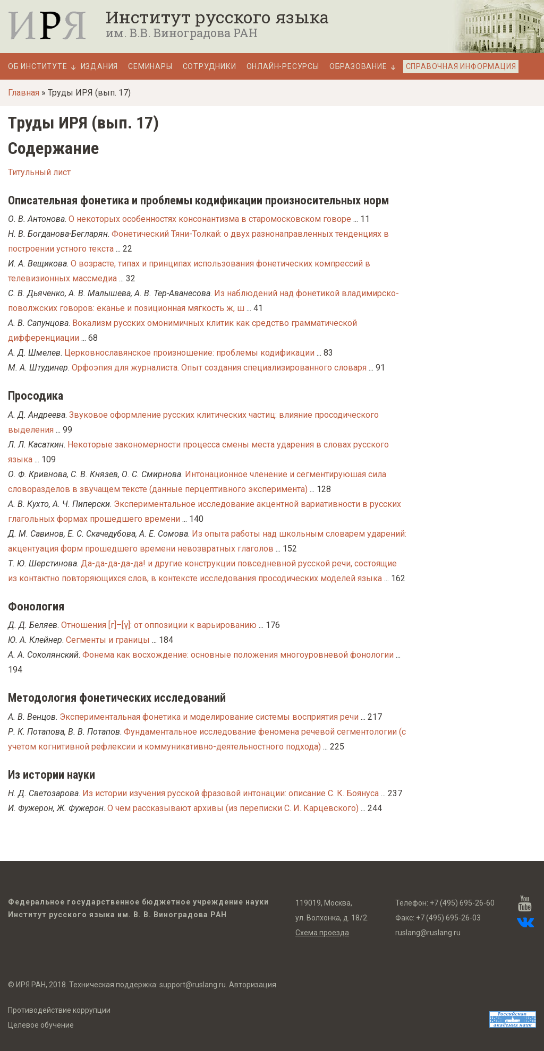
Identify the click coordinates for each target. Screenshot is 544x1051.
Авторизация (252, 984)
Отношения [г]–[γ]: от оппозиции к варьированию (159, 625)
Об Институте (37, 67)
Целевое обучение (41, 1025)
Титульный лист (39, 172)
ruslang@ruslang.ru (428, 932)
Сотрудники (209, 67)
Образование (358, 67)
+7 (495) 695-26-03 (448, 918)
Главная (23, 93)
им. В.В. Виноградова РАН (182, 32)
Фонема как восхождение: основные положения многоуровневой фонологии (238, 655)
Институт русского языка (217, 16)
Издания (99, 67)
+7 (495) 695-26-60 (462, 903)
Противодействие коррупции (59, 1010)
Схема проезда (322, 932)
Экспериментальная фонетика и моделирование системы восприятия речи (209, 717)
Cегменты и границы (108, 640)
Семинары (150, 67)
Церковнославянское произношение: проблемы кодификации (189, 353)
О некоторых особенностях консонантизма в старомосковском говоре (210, 219)
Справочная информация (461, 66)
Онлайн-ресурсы (282, 67)
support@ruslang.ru (192, 984)
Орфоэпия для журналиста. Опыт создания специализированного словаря (219, 368)
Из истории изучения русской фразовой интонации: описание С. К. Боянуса (230, 793)
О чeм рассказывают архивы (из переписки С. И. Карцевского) (233, 808)
